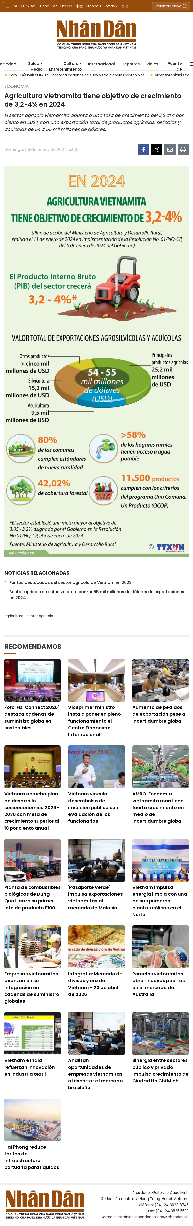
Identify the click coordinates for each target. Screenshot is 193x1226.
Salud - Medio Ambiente (32, 65)
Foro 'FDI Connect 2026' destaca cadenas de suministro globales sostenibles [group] (77, 75)
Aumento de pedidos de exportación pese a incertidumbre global (158, 714)
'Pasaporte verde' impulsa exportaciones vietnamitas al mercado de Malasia (95, 897)
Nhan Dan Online (96, 35)
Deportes (131, 64)
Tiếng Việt (48, 6)
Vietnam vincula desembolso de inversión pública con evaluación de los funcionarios (93, 807)
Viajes (152, 64)
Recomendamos (32, 646)
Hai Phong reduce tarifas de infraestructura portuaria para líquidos (31, 1157)
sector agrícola (40, 615)
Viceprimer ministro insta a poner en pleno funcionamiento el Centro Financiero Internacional (94, 721)
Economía (16, 86)
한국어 (126, 6)
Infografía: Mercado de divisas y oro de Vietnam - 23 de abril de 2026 (95, 984)
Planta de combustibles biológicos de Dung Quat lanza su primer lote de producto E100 (32, 897)
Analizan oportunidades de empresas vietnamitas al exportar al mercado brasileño (95, 1074)
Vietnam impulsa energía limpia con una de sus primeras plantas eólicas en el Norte (159, 901)
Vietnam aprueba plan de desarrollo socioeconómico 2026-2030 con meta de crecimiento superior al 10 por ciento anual (31, 811)
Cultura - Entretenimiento (65, 65)
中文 (79, 6)
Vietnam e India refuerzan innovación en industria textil (29, 1067)
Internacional (101, 64)
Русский (111, 6)
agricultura (13, 615)
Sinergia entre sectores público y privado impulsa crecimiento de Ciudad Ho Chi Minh (160, 1070)
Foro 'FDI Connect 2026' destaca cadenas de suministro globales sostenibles (31, 717)
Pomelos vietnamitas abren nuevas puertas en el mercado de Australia (158, 984)
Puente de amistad (173, 65)
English (66, 6)
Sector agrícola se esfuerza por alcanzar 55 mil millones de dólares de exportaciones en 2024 (96, 595)
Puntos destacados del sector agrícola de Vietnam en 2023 (70, 582)
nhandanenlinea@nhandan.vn (162, 1216)
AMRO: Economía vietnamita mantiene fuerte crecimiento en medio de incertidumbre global (158, 807)
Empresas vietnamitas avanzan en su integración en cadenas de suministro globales (31, 987)
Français (93, 6)
